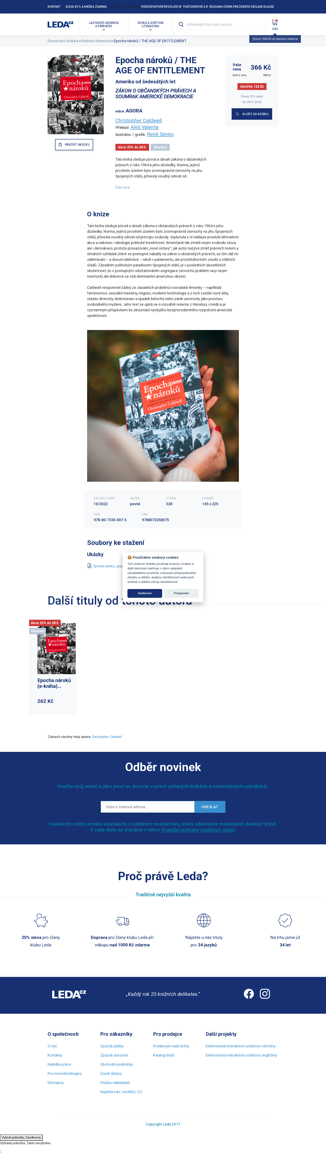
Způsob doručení (114, 1055)
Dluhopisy (56, 1082)
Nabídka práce (59, 1064)
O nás (52, 1046)
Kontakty (55, 1055)
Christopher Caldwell (138, 120)
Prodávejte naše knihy (171, 1046)
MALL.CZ (134, 1092)
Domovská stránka (63, 41)
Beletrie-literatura (96, 41)
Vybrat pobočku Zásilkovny (21, 1137)
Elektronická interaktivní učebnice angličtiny (241, 1055)
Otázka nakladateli (115, 1082)
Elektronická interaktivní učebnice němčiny (241, 1046)
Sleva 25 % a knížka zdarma (86, 6)
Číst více (122, 187)
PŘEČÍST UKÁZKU (77, 144)
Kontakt (54, 6)
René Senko (160, 134)
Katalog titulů (163, 1055)
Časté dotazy (111, 1073)
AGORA (134, 111)
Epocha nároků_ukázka (110, 566)
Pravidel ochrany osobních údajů (198, 830)
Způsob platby (112, 1046)
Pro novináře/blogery (65, 1073)
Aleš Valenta (144, 127)
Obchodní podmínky (116, 1064)
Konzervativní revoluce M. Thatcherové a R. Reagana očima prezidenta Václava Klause (207, 6)
